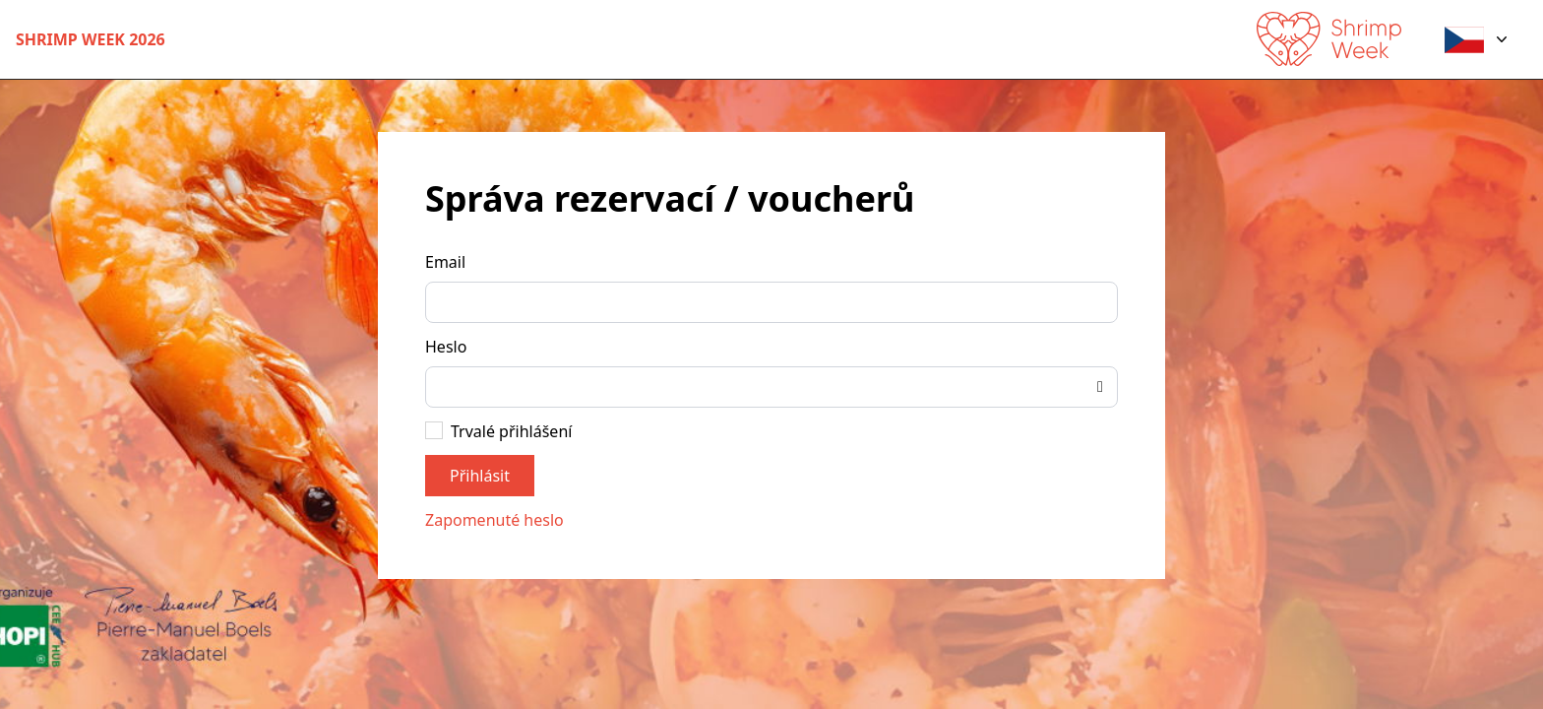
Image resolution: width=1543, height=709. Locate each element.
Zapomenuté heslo (494, 520)
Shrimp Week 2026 (90, 39)
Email (445, 262)
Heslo (445, 346)
